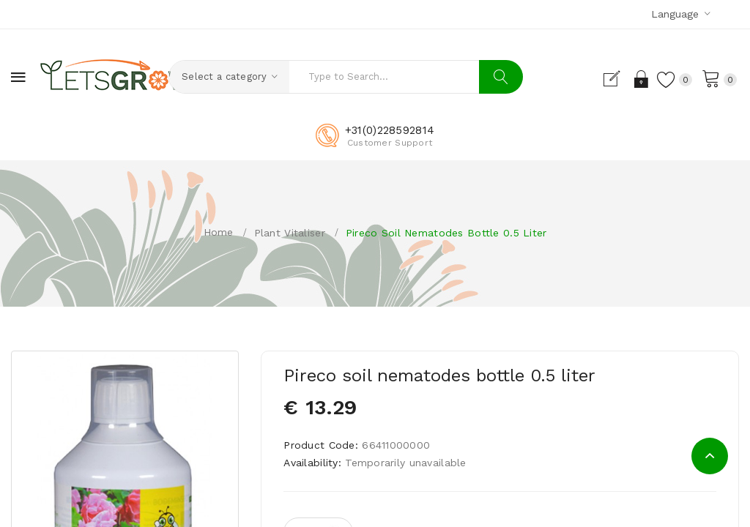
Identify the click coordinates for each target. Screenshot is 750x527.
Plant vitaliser (289, 233)
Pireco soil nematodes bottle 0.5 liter (446, 233)
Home (219, 232)
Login (638, 79)
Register (612, 79)
